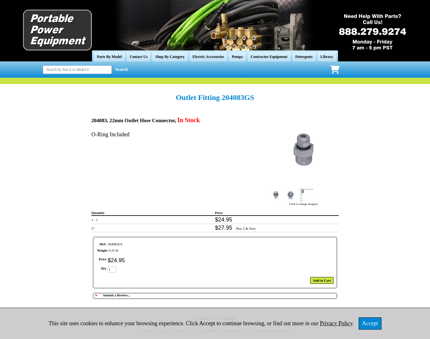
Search (121, 69)
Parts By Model (109, 57)
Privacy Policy (336, 323)
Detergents (304, 57)
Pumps (237, 57)
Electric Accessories (208, 57)
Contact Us (138, 57)
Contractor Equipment (269, 57)
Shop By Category (169, 57)
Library (326, 57)
